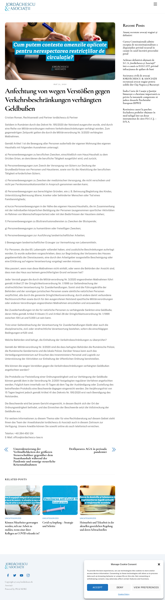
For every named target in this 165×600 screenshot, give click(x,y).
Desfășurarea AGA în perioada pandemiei (88, 450)
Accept (97, 587)
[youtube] (21, 575)
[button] (158, 564)
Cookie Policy (123, 594)
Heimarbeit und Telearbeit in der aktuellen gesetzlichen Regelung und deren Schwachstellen (97, 526)
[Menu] (155, 4)
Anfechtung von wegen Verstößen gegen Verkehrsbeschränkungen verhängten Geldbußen (57, 100)
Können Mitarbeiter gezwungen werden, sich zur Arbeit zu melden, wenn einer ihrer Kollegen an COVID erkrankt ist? (22, 528)
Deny (120, 587)
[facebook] (8, 575)
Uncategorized (13, 518)
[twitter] (15, 575)
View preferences (146, 587)
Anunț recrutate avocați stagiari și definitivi (140, 34)
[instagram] (28, 575)
